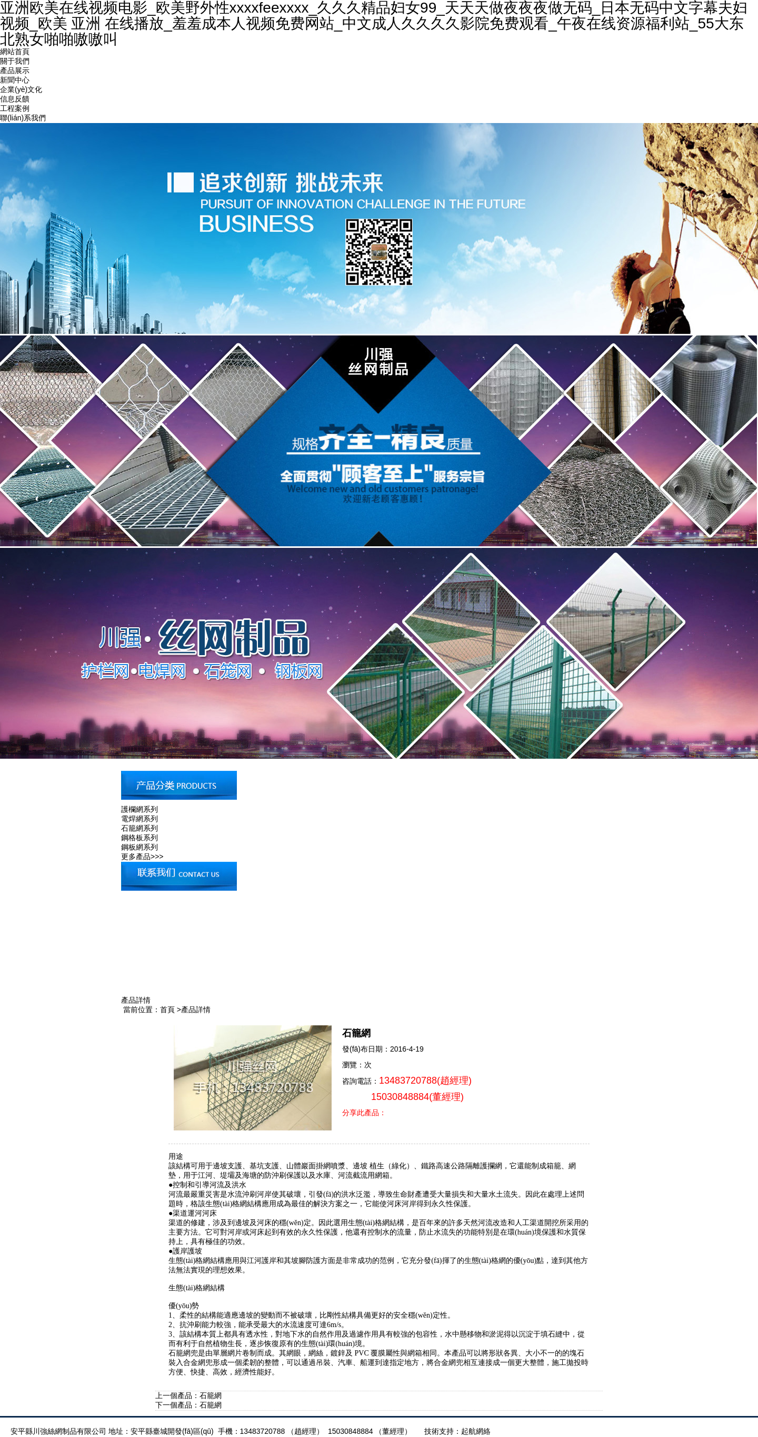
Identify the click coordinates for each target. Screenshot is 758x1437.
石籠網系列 (139, 828)
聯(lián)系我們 (23, 118)
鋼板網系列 (139, 847)
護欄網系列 (139, 809)
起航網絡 (476, 1431)
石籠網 (211, 1395)
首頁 (167, 1009)
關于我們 (14, 61)
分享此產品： (364, 1112)
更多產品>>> (142, 856)
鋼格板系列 (139, 837)
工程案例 (14, 108)
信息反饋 (14, 99)
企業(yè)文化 (21, 89)
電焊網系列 (139, 818)
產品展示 (14, 70)
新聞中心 (14, 80)
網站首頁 (14, 51)
